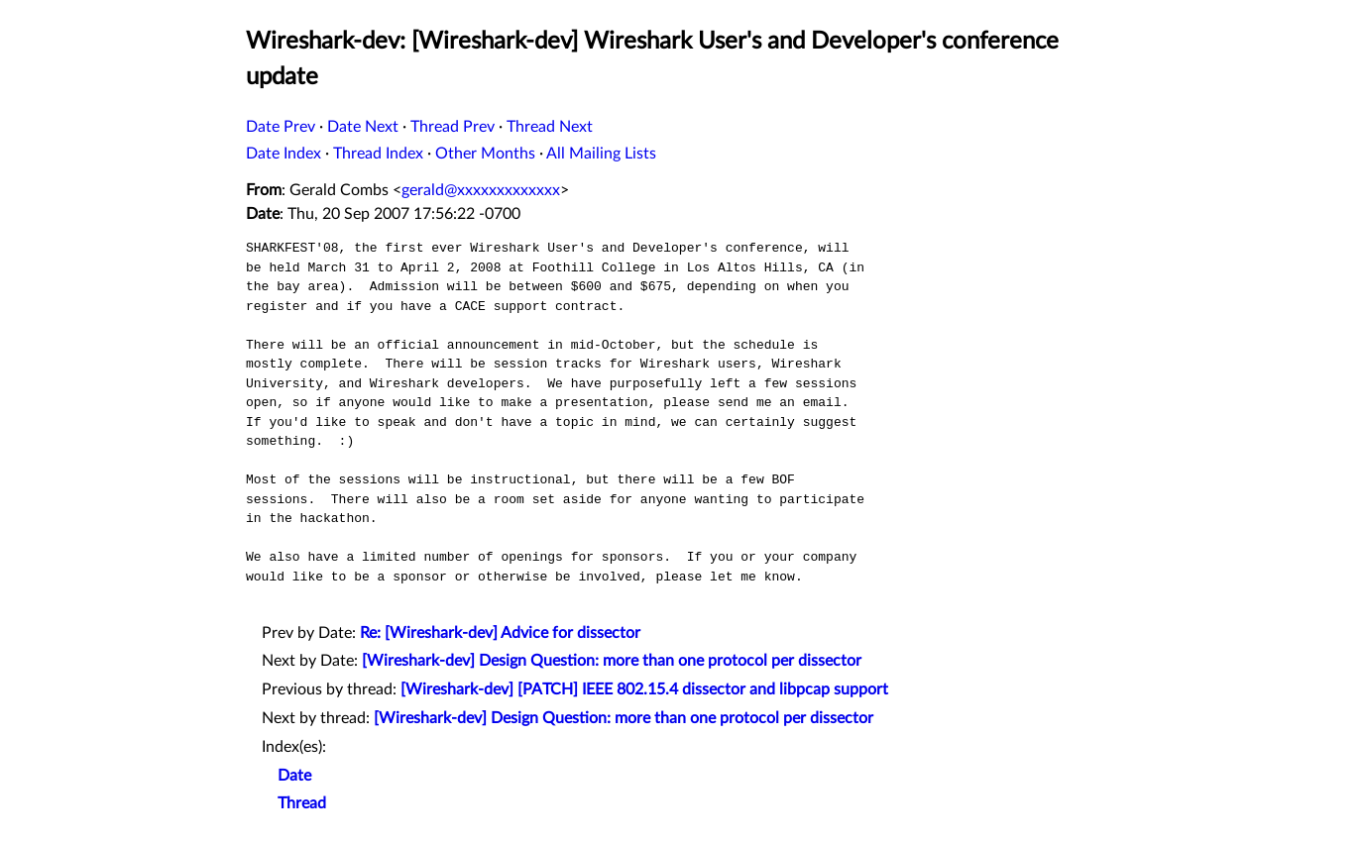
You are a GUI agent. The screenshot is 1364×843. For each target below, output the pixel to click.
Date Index (283, 153)
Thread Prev (452, 127)
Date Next (362, 127)
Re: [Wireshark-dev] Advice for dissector (500, 633)
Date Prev (280, 127)
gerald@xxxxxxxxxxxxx (480, 190)
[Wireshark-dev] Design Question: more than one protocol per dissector (611, 661)
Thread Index (378, 153)
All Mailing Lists (601, 153)
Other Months (485, 153)
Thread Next (550, 127)
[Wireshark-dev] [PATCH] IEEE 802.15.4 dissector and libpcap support (644, 689)
